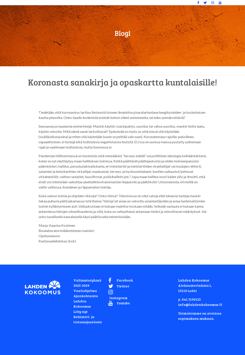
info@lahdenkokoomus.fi (200, 304)
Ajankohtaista (85, 295)
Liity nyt (80, 311)
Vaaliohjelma (85, 290)
